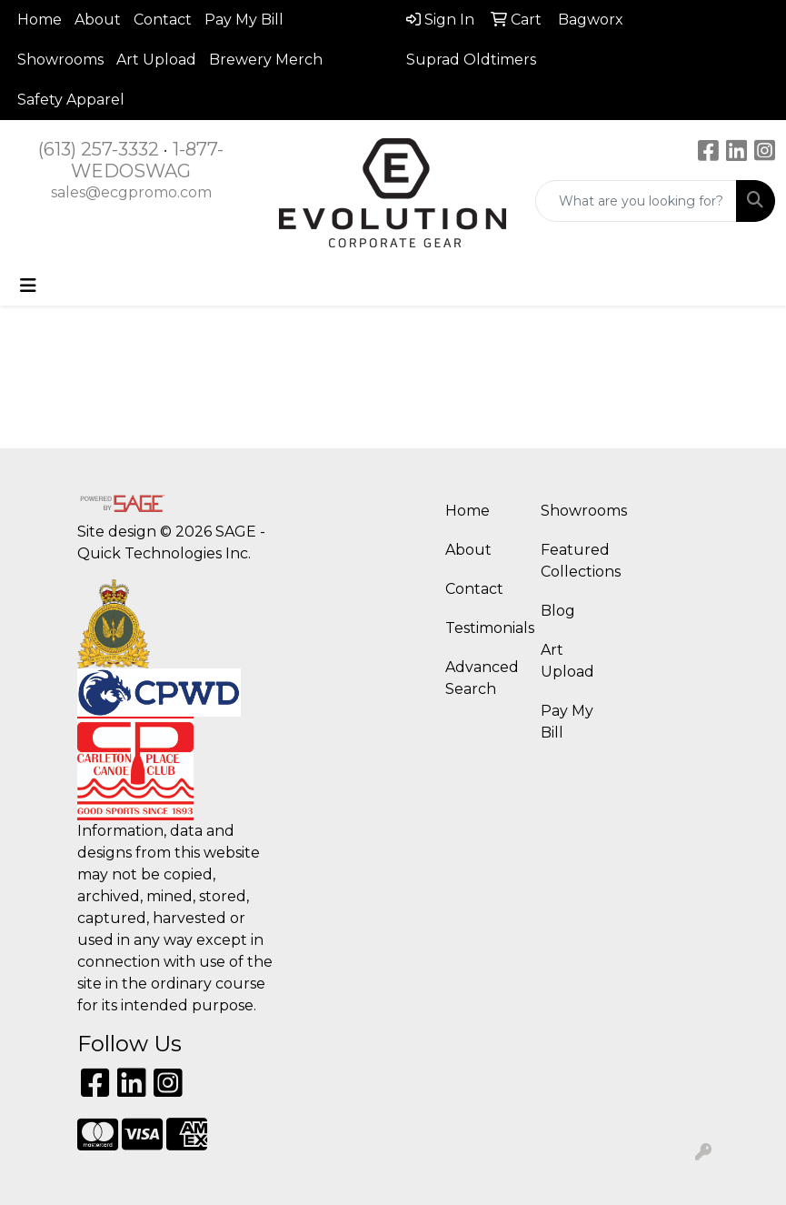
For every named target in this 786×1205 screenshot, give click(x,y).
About (98, 19)
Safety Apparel (70, 99)
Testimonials (482, 628)
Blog (558, 610)
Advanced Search (482, 678)
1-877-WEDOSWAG (147, 160)
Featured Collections (577, 560)
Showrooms (60, 59)
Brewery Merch (266, 59)
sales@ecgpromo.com (131, 192)
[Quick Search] (636, 201)
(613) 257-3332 (98, 149)
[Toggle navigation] (28, 285)
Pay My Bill (244, 19)
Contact (163, 19)
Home (39, 19)
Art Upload (156, 59)
